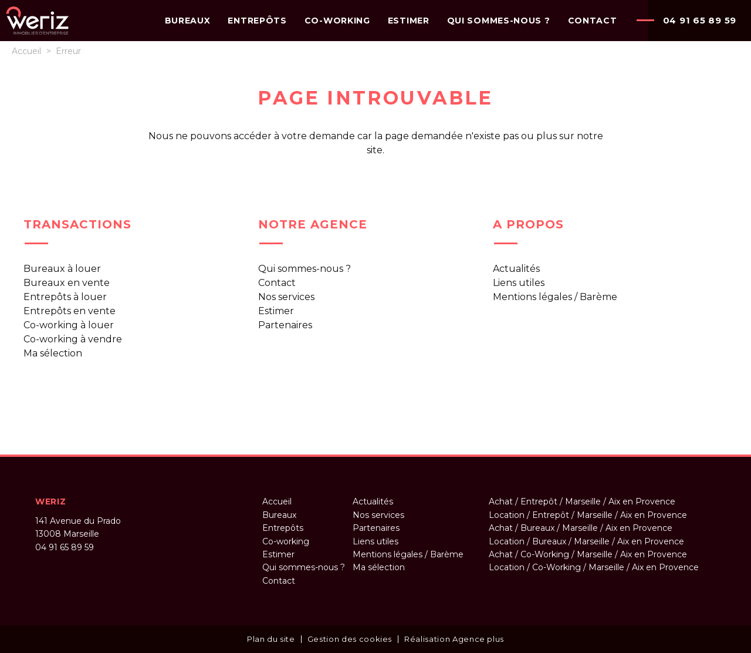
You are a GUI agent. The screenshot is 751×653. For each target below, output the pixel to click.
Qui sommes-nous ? (304, 268)
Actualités (516, 268)
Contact (277, 282)
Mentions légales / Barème (555, 296)
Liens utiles (518, 282)
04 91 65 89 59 (700, 20)
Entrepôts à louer (65, 296)
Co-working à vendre (72, 339)
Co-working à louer (68, 325)
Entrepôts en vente (69, 311)
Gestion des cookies (349, 639)
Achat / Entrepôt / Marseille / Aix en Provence (582, 501)
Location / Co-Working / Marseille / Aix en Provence (594, 567)
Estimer (276, 311)
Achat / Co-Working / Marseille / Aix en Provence (588, 554)
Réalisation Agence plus (454, 639)
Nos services (286, 296)
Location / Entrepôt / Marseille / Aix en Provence (588, 515)
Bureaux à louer (62, 268)
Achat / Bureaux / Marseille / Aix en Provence (580, 528)
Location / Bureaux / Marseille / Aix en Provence (586, 541)
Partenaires (285, 325)
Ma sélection (52, 353)
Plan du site (271, 639)
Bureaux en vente (66, 282)
